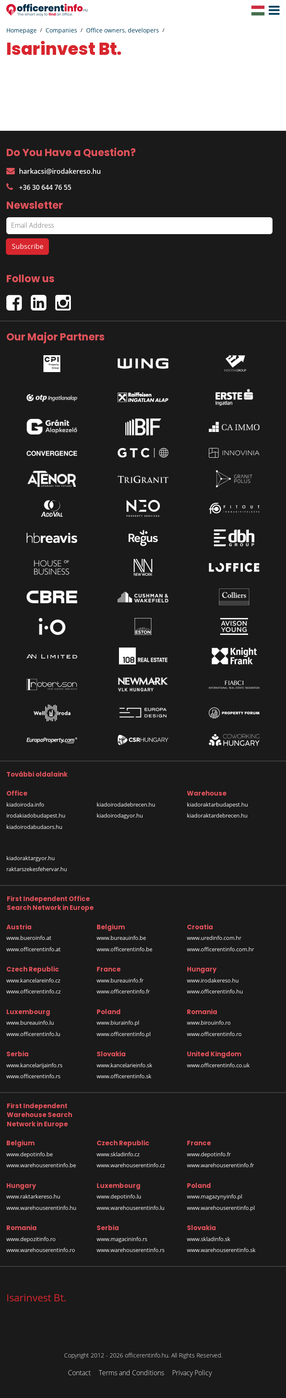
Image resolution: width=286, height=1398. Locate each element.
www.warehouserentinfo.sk (221, 1250)
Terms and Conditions (131, 1372)
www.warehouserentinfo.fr (220, 1165)
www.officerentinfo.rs (33, 1076)
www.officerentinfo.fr (123, 991)
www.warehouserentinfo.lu (131, 1208)
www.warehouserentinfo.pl (221, 1208)
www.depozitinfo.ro (31, 1239)
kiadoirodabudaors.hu (34, 827)
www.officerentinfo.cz (33, 991)
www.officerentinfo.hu (215, 991)
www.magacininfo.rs (122, 1239)
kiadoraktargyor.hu (30, 858)
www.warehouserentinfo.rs (131, 1250)
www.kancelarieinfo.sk (124, 1065)
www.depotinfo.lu (119, 1196)
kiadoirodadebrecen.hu (126, 804)
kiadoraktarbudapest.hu (217, 804)
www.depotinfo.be (29, 1154)
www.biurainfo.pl (118, 1022)
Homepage (21, 30)
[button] (272, 10)
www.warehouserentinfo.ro (40, 1250)
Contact (79, 1372)
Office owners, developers (122, 30)
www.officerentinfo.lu (33, 1034)
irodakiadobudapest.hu (35, 815)
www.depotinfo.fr (209, 1154)
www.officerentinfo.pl (124, 1034)
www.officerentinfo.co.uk (218, 1065)
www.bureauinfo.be (121, 938)
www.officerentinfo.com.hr (220, 949)
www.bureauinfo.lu (30, 1022)
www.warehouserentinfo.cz (131, 1165)
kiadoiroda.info (25, 804)
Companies (61, 30)
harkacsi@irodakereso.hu (53, 171)
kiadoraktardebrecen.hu (217, 815)
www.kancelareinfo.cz (33, 980)
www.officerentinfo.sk (124, 1076)
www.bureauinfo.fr (120, 980)
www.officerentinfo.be (124, 949)
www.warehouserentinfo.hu (41, 1208)
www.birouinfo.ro (209, 1022)
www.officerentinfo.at (33, 949)
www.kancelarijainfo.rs (34, 1065)
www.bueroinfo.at (28, 938)
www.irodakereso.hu (213, 980)
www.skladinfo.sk (208, 1239)
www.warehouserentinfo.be (41, 1165)
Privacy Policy (192, 1372)
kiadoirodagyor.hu (120, 815)
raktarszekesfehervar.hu (36, 869)
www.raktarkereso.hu (33, 1196)
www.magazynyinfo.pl (214, 1196)
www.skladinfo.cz (118, 1154)
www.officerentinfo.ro (214, 1034)
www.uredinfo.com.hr (214, 938)
